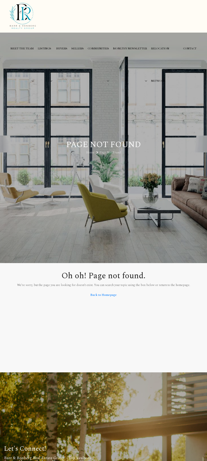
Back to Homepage (103, 295)
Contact (189, 48)
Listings (44, 48)
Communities (98, 48)
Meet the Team (22, 48)
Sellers (77, 48)
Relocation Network (160, 65)
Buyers (61, 48)
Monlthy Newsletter (130, 48)
